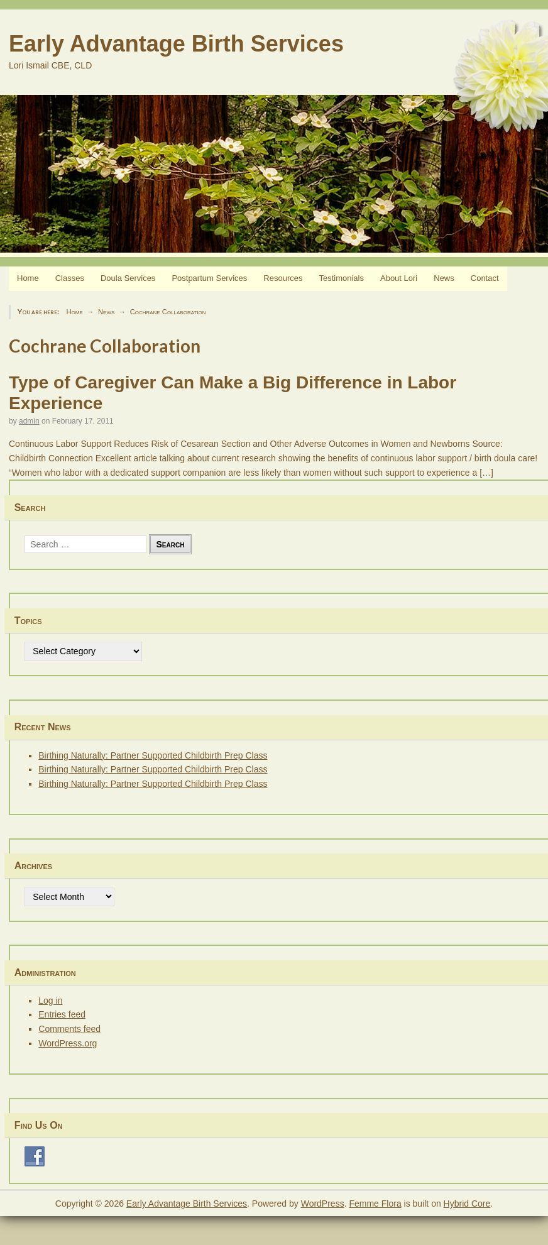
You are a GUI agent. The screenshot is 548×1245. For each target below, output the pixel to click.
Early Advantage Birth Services (176, 44)
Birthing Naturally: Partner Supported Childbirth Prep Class (152, 755)
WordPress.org (67, 1043)
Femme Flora (375, 1203)
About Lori (398, 278)
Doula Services (128, 278)
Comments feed (69, 1029)
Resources (282, 278)
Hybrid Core (467, 1203)
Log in (50, 1000)
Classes (69, 278)
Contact (485, 278)
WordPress (322, 1203)
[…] (486, 473)
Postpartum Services (209, 278)
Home (28, 278)
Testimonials (341, 278)
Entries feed (61, 1014)
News (444, 278)
